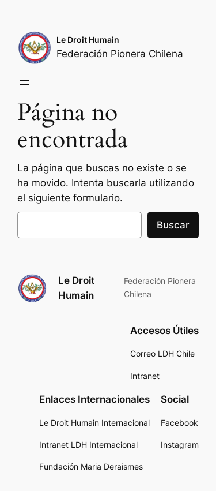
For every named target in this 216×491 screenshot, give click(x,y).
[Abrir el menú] (24, 82)
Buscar (173, 225)
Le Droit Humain (87, 39)
